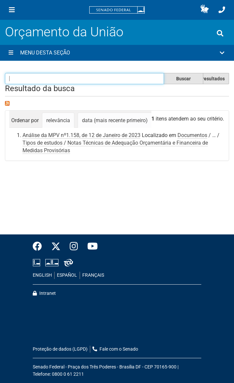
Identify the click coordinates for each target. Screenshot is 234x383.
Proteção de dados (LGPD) (60, 349)
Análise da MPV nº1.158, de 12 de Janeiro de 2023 (81, 135)
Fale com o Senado (115, 349)
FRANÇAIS (93, 275)
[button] (204, 10)
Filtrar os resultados (203, 78)
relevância (58, 120)
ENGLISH (42, 275)
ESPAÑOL (67, 275)
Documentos (192, 135)
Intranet (44, 293)
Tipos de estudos (42, 143)
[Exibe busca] (220, 33)
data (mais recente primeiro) (115, 120)
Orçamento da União (64, 32)
